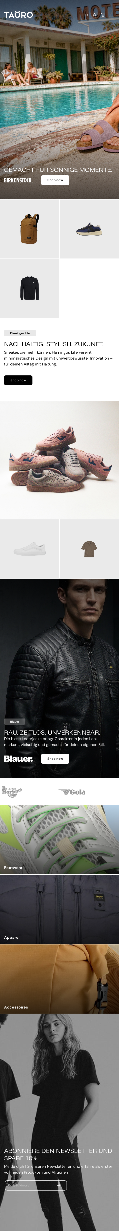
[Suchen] (86, 15)
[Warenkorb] (103, 15)
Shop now (55, 180)
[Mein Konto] (94, 15)
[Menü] (111, 15)
